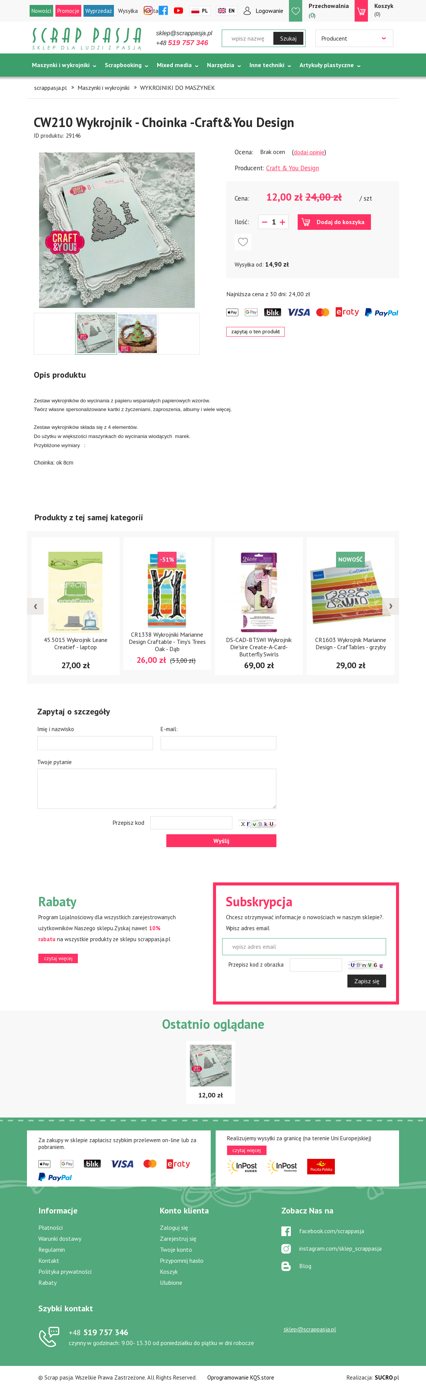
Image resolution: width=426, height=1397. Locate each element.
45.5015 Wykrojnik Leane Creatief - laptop (75, 643)
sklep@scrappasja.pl (184, 33)
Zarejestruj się (178, 1238)
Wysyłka (128, 10)
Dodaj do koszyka (340, 222)
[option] (117, 226)
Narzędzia (220, 65)
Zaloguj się (174, 1227)
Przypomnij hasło (182, 1260)
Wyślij (221, 840)
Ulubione (171, 1282)
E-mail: (169, 729)
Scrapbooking (123, 65)
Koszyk (169, 1271)
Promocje (68, 10)
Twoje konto (176, 1249)
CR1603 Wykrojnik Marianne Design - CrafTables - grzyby (350, 643)
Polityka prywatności (65, 1271)
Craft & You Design (292, 168)
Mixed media (174, 65)
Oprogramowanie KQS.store (240, 1377)
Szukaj (288, 38)
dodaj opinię (309, 152)
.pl (387, 1377)
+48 (182, 43)
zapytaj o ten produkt (255, 331)
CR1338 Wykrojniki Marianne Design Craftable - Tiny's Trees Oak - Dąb (167, 642)
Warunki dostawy (59, 1238)
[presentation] (35, 606)
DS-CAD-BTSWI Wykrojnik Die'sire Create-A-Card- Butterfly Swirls (259, 647)
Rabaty (47, 1282)
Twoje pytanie (54, 762)
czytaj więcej (58, 958)
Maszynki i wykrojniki (61, 65)
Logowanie (269, 10)
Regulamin (51, 1249)
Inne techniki (266, 65)
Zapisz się (366, 981)
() (329, 10)
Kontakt (48, 1260)
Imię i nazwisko (55, 729)
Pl (205, 11)
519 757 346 (98, 1332)
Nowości (41, 10)
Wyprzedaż (98, 10)
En (232, 11)
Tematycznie (50, 84)
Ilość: (242, 222)
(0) (383, 9)
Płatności (50, 1227)
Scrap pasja (87, 38)
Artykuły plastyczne (327, 65)
